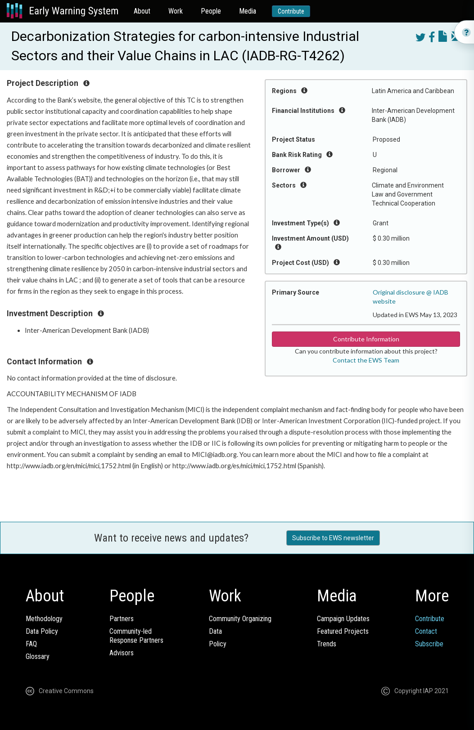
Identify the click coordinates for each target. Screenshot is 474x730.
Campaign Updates (343, 618)
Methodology (44, 618)
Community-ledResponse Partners (136, 636)
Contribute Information (366, 339)
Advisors (121, 653)
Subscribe (429, 644)
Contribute (291, 11)
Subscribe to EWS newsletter (333, 538)
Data (215, 631)
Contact (426, 631)
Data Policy (42, 631)
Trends (326, 644)
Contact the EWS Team (366, 360)
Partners (121, 618)
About (142, 11)
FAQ (31, 644)
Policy (217, 644)
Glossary (38, 656)
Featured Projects (343, 631)
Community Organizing (240, 618)
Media (247, 11)
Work (175, 11)
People (211, 11)
